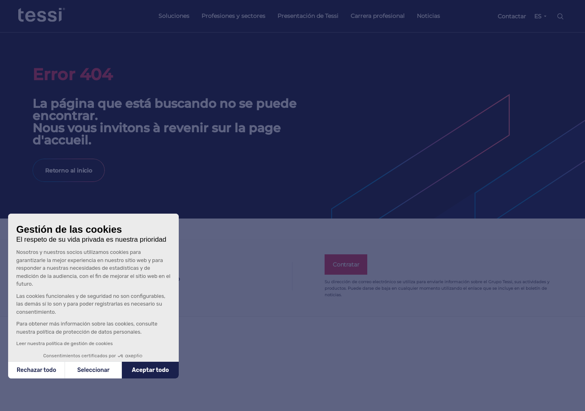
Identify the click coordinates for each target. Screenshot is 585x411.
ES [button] (538, 16)
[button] (16, 406)
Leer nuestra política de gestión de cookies (64, 343)
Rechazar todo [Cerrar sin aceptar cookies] (36, 370)
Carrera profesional (378, 16)
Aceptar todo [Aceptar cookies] (150, 370)
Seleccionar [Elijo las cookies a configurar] (93, 370)
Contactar (512, 16)
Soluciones (173, 16)
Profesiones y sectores (233, 16)
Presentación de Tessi (307, 16)
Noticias (428, 16)
